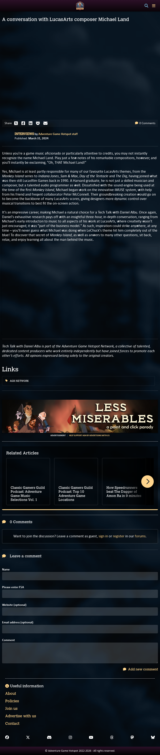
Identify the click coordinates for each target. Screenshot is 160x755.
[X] (28, 737)
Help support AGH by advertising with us (89, 435)
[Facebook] (7, 737)
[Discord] (49, 737)
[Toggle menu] (153, 6)
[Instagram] (70, 737)
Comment (8, 640)
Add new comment (140, 669)
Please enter (13, 587)
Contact (12, 723)
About (10, 693)
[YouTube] (91, 737)
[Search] (146, 6)
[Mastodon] (132, 737)
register (118, 536)
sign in (103, 536)
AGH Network (17, 380)
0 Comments (145, 123)
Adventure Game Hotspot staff (58, 134)
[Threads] (112, 737)
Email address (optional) (17, 622)
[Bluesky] (153, 737)
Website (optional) (14, 605)
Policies (12, 701)
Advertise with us (20, 716)
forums (140, 536)
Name (6, 570)
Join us (11, 708)
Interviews (24, 134)
